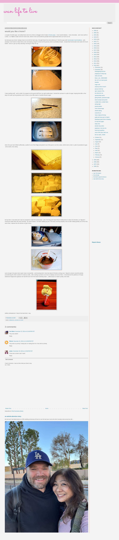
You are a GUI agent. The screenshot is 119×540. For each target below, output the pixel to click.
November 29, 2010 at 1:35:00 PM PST (23, 351)
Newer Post (8, 408)
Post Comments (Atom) (17, 411)
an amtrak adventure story (13, 416)
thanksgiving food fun (100, 71)
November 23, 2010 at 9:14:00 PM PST (25, 331)
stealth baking (98, 110)
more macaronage (99, 108)
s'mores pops (51, 35)
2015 (95, 54)
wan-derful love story (98, 179)
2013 (95, 59)
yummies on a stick (19, 320)
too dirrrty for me (99, 93)
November (98, 69)
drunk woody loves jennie (101, 100)
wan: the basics (97, 173)
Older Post (85, 408)
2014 (95, 56)
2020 (95, 43)
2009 (95, 159)
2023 (95, 37)
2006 (95, 166)
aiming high (97, 104)
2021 (95, 41)
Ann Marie (12, 331)
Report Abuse (96, 242)
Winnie (11, 341)
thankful (97, 82)
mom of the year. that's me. (101, 132)
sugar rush (97, 84)
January (97, 157)
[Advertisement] (102, 211)
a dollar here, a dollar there (101, 102)
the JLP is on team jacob (101, 80)
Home (46, 408)
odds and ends (98, 75)
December (98, 67)
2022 (95, 39)
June (96, 146)
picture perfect (98, 106)
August (97, 141)
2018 (95, 48)
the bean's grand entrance (99, 177)
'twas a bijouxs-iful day (100, 115)
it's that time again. (99, 121)
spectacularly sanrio (100, 95)
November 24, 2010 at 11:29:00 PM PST (23, 341)
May (96, 148)
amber (11, 351)
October (97, 137)
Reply (10, 336)
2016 (95, 52)
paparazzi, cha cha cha (100, 128)
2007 (95, 164)
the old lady (96, 175)
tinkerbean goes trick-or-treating (103, 119)
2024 (95, 35)
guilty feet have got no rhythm (102, 117)
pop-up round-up (99, 89)
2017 (95, 50)
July (96, 144)
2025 (95, 32)
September (98, 139)
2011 (95, 63)
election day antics (99, 126)
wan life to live (20, 11)
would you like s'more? (100, 86)
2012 (95, 61)
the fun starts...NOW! (100, 134)
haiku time (97, 123)
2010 (95, 65)
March (97, 152)
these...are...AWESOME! (101, 78)
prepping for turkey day (100, 73)
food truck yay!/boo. (100, 130)
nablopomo (11, 320)
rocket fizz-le (98, 113)
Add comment (9, 359)
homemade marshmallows (75, 40)
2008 (95, 162)
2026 (95, 30)
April (96, 150)
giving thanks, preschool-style (102, 97)
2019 (95, 46)
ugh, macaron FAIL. (100, 91)
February (97, 155)
